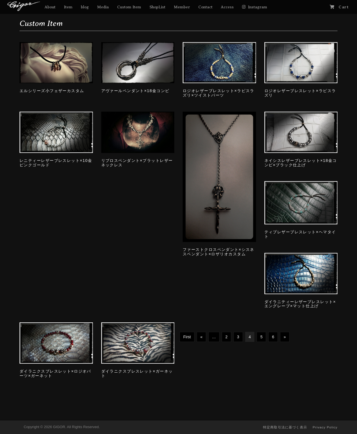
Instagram (257, 7)
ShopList (157, 7)
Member (182, 7)
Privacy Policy (325, 427)
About (50, 7)
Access (227, 7)
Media (103, 7)
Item (68, 7)
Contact (205, 7)
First (187, 337)
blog (85, 7)
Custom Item (129, 7)
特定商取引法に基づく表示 (285, 427)
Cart (344, 7)
